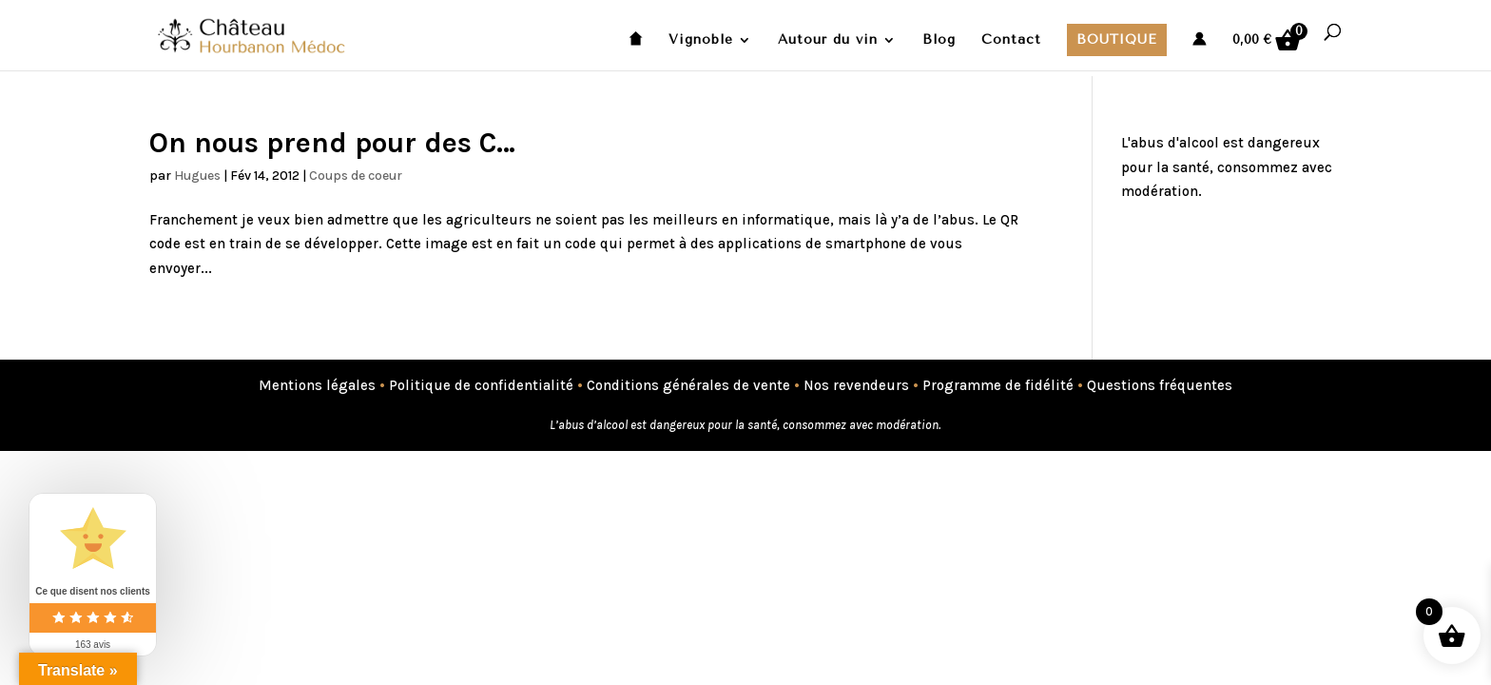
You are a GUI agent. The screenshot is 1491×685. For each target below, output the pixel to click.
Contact (1011, 40)
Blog (939, 40)
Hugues (197, 175)
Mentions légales (317, 385)
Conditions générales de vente (688, 385)
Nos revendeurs (856, 385)
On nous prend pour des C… (332, 143)
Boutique (1116, 39)
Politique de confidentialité (481, 385)
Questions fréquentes (1159, 385)
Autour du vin (828, 40)
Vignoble (700, 40)
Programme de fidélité (998, 385)
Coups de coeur (355, 175)
